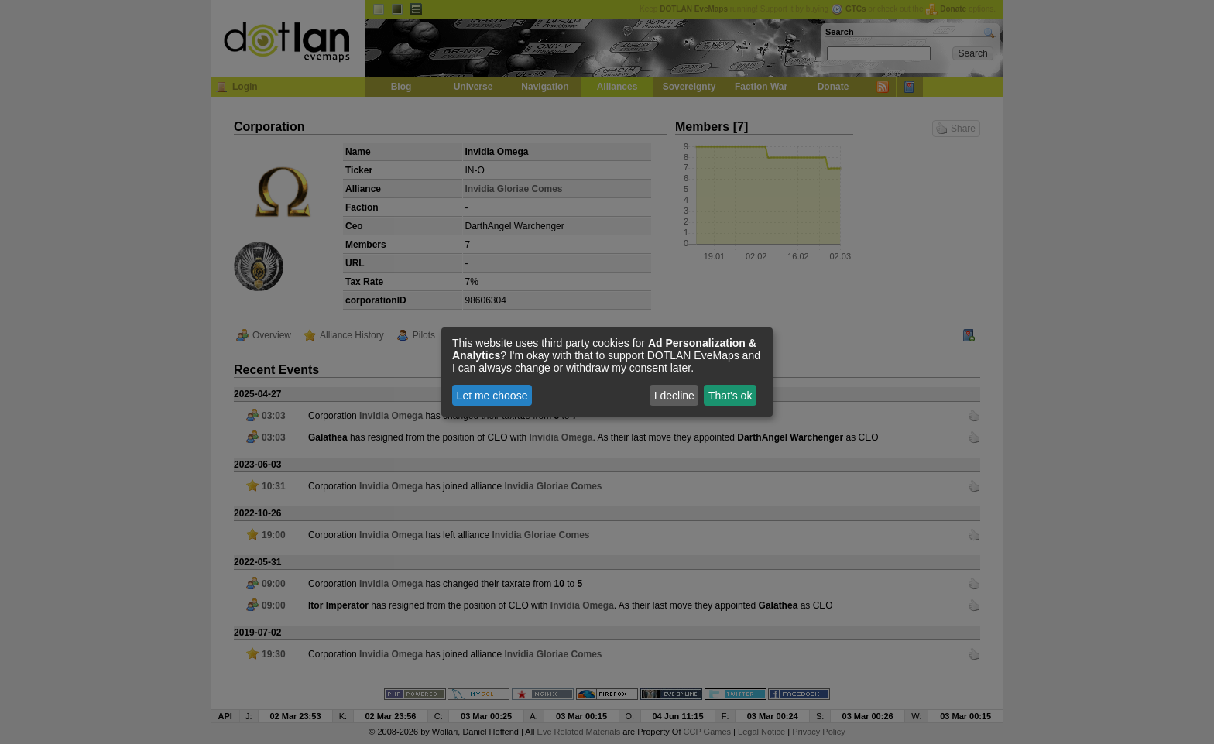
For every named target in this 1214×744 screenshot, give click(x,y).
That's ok (730, 395)
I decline (674, 395)
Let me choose (492, 395)
